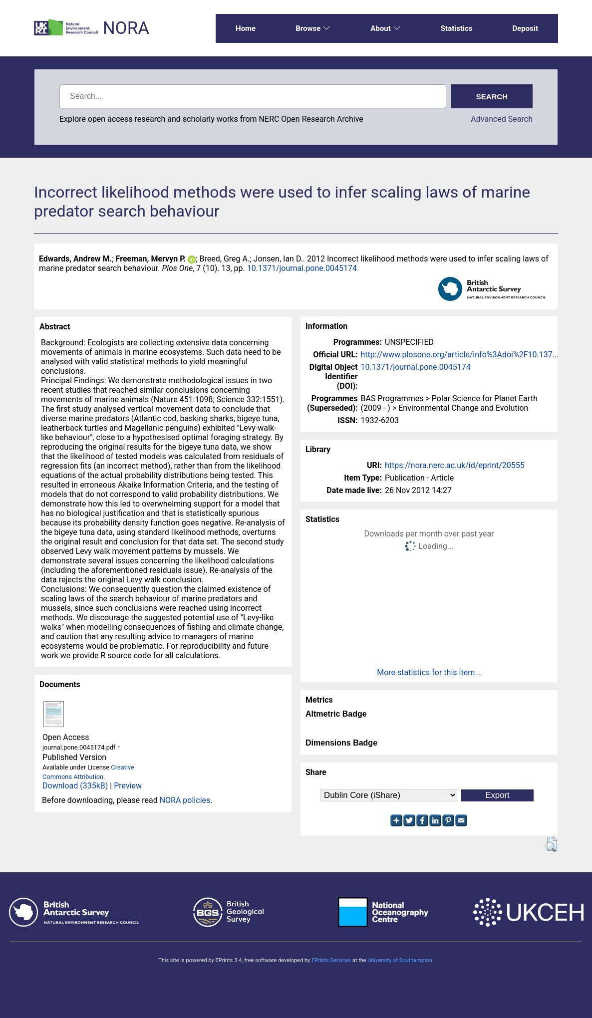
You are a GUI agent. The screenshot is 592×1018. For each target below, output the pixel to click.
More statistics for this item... (429, 672)
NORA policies (185, 800)
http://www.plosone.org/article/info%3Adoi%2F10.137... (460, 354)
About (385, 28)
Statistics (457, 28)
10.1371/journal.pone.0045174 (302, 268)
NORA (126, 28)
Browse (313, 28)
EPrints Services (331, 960)
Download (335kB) (75, 785)
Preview (128, 785)
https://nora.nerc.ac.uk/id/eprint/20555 (455, 465)
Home (246, 28)
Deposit (525, 28)
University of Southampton (399, 960)
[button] (551, 844)
